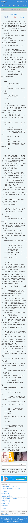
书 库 (8, 5)
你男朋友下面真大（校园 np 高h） (10, 486)
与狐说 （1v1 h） (5, 503)
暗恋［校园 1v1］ (5, 501)
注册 (26, 1)
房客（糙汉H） (5, 491)
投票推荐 (6, 17)
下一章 (14, 466)
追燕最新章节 (5, 514)
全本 (19, 5)
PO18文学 (4, 2)
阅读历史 (19, 1)
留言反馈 (22, 17)
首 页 (3, 5)
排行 (14, 5)
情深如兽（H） (5, 508)
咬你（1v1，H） (5, 493)
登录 (23, 1)
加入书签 (14, 17)
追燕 (12, 9)
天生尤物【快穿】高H (6, 496)
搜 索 (24, 5)
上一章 (8, 464)
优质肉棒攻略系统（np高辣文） (9, 498)
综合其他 (7, 9)
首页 (3, 9)
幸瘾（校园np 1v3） (6, 505)
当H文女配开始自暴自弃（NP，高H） (10, 488)
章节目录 (20, 464)
